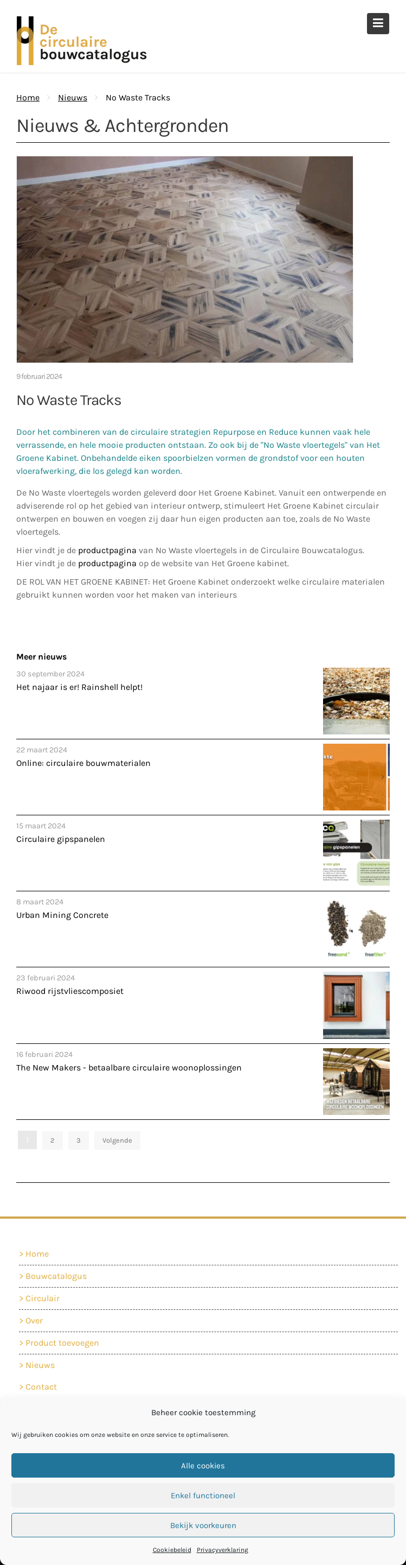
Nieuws (72, 97)
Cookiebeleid (172, 1550)
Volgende (117, 1140)
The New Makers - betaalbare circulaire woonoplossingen (129, 1067)
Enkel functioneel (203, 1495)
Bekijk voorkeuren (203, 1525)
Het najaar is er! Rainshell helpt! (79, 687)
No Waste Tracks (68, 400)
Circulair (45, 1298)
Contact (43, 1387)
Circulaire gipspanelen (60, 839)
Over (37, 1320)
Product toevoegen (64, 1342)
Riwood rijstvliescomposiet (70, 991)
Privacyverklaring (222, 1550)
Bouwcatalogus (58, 1276)
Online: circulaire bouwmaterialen (83, 763)
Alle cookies (203, 1466)
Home (39, 1254)
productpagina (108, 550)
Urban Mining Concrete (62, 915)
